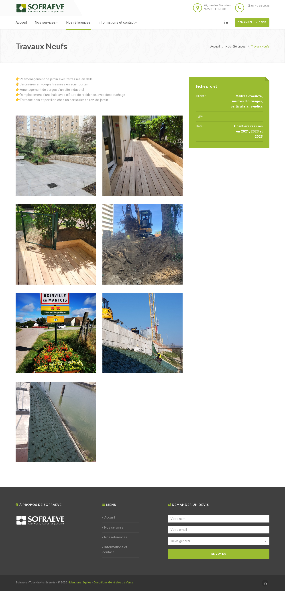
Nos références (78, 22)
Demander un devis (252, 22)
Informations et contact (117, 22)
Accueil (21, 22)
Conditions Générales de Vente (113, 582)
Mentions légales (80, 582)
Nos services (46, 22)
